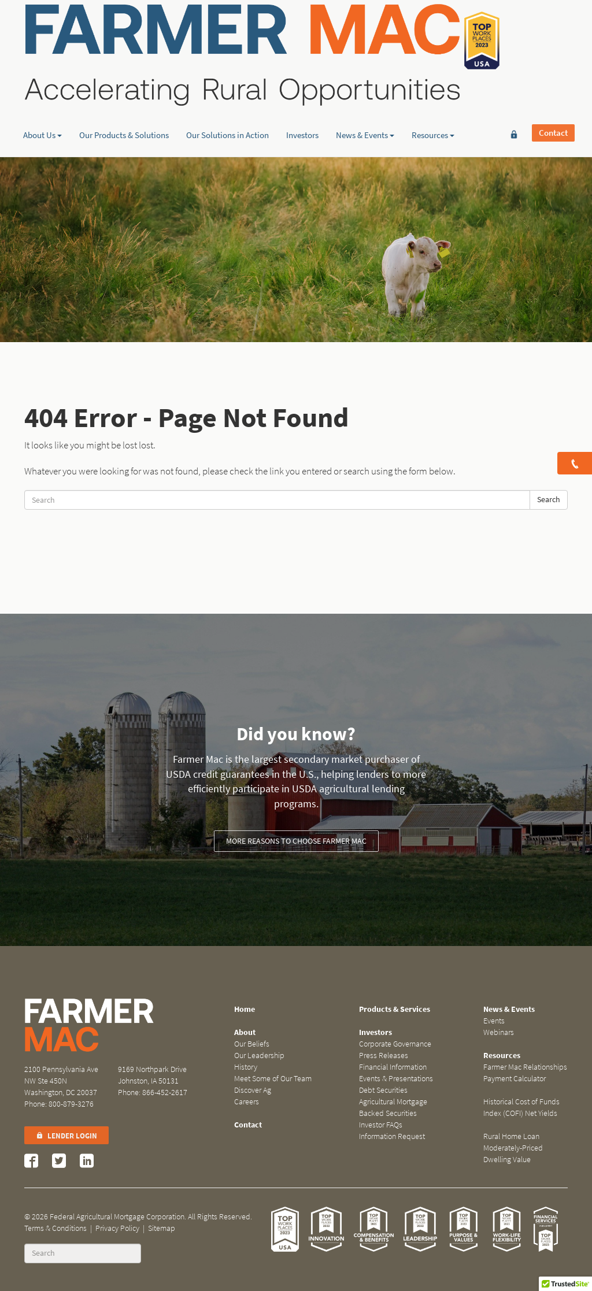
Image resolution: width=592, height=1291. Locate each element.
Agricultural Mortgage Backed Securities (393, 1107)
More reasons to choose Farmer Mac (296, 841)
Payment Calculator (514, 1078)
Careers (246, 1101)
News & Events (365, 89)
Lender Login (66, 1136)
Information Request (392, 1136)
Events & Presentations (396, 1078)
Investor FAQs (380, 1124)
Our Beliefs (251, 1043)
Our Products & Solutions (124, 89)
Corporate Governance (395, 1043)
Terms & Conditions (55, 1228)
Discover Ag (252, 1090)
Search (548, 499)
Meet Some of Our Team (273, 1078)
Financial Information (393, 1067)
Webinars (498, 1032)
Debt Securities (383, 1090)
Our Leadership (259, 1055)
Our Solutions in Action (227, 89)
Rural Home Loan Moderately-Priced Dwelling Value (513, 1148)
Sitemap (161, 1228)
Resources (433, 89)
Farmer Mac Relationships (525, 1067)
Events (494, 1020)
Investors (302, 89)
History (245, 1067)
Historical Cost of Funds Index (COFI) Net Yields (521, 1107)
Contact (553, 27)
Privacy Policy (117, 1228)
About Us (42, 89)
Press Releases (383, 1055)
